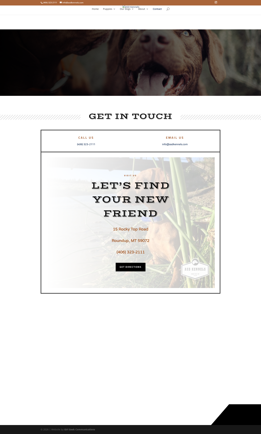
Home (95, 9)
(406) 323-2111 (86, 144)
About (141, 9)
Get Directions (130, 267)
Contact (157, 9)
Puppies (107, 9)
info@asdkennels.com (175, 144)
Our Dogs (125, 9)
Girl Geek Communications (79, 429)
